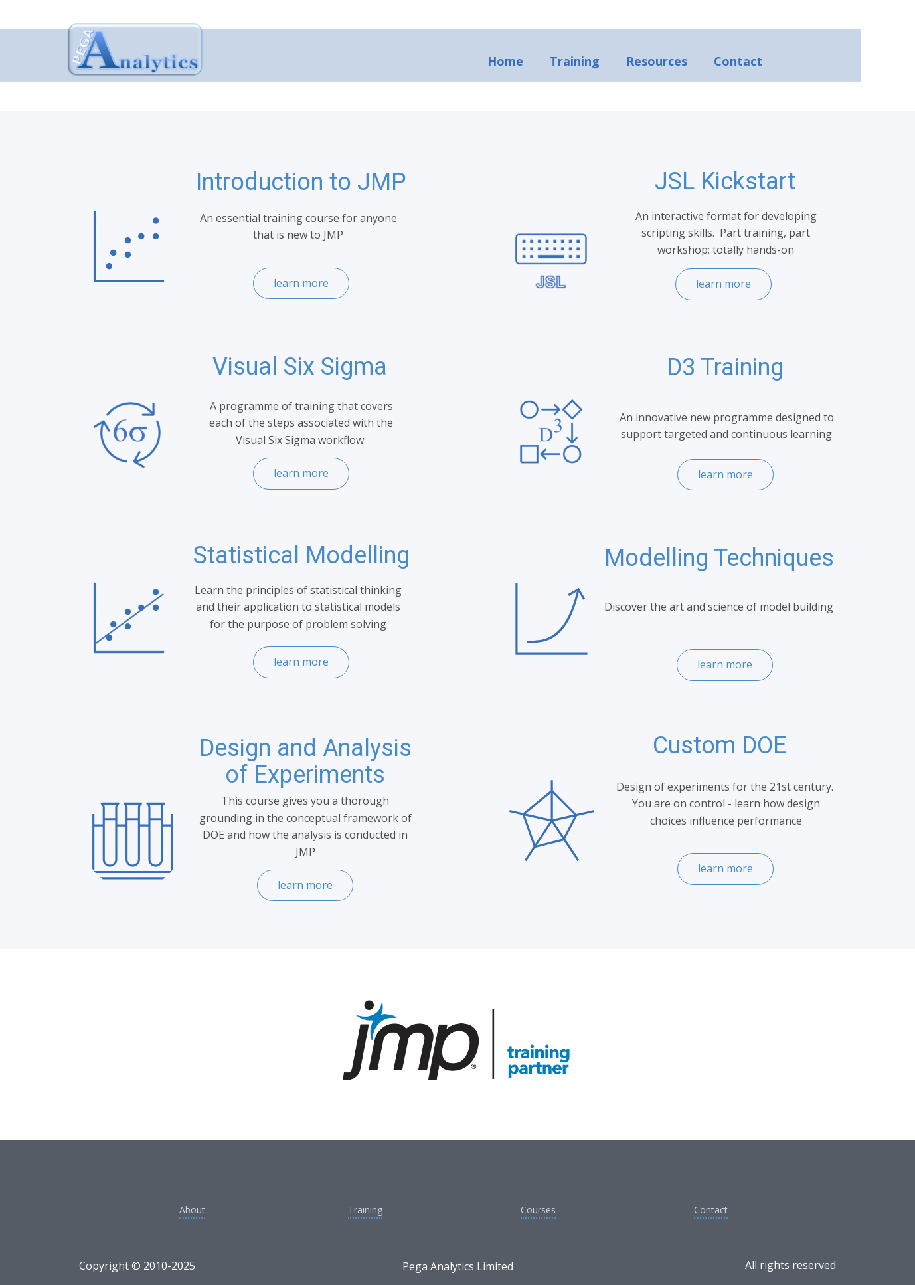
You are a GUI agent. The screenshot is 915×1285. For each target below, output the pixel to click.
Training (575, 61)
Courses (538, 1209)
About (192, 1209)
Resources (656, 61)
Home (505, 61)
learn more (723, 283)
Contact (738, 61)
